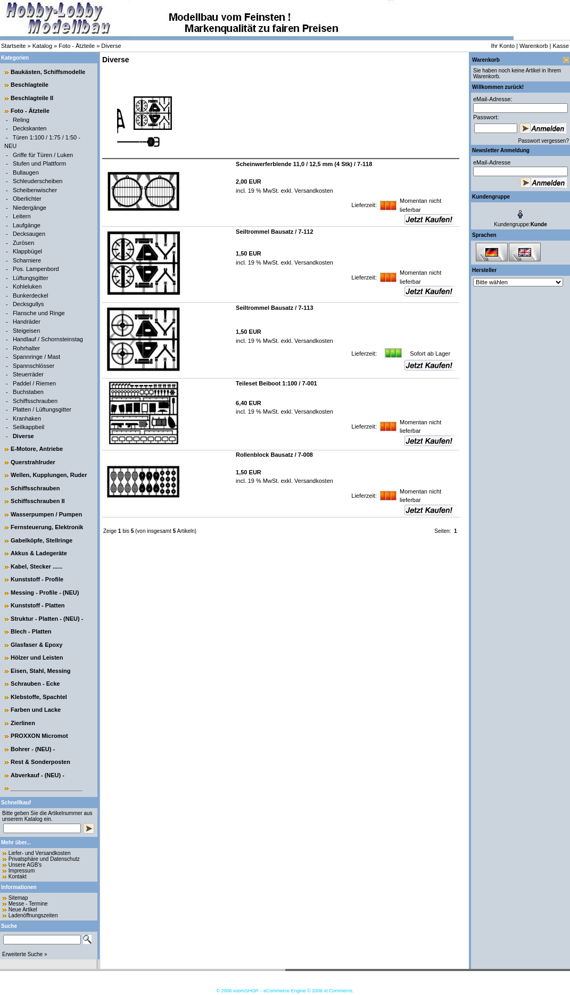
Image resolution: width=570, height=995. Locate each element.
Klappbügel (27, 251)
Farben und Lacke (36, 709)
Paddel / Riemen (34, 383)
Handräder (26, 321)
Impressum (22, 871)
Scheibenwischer (35, 190)
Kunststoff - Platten (37, 605)
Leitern (22, 216)
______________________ (46, 788)
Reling (21, 120)
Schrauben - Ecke (35, 683)
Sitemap (18, 898)
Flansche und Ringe (39, 313)
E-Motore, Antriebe (37, 449)
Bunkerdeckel (30, 295)
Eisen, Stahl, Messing (40, 671)
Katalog (42, 46)
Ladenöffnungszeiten (33, 915)
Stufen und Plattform (39, 163)
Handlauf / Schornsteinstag (48, 339)
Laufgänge (26, 225)
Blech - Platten (31, 631)
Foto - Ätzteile (77, 46)
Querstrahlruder (33, 462)
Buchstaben (28, 392)
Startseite (13, 46)
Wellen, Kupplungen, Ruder (49, 475)
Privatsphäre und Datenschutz (44, 859)
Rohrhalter (26, 348)
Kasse (560, 46)
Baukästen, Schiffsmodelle (48, 72)
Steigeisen (26, 330)
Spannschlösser (33, 366)
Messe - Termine (28, 904)
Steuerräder (28, 374)
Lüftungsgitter (30, 278)
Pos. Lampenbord (36, 269)
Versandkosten (313, 190)
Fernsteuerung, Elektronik (47, 527)
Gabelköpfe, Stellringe (41, 540)
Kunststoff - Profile (37, 579)
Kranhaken (27, 418)
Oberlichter (27, 198)
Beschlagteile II (32, 98)
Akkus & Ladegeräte (39, 553)
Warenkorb (533, 46)
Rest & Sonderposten (40, 762)
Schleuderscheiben (38, 181)
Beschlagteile (29, 84)
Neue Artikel (23, 909)
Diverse (111, 46)
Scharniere (27, 260)
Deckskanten (30, 128)
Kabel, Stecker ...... (36, 566)
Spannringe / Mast (36, 356)
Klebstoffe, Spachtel (39, 697)
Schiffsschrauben (35, 401)
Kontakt (18, 876)
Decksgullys (28, 304)
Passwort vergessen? (543, 141)
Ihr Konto (503, 46)
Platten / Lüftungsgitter (42, 409)
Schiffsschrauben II (37, 501)
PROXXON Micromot (39, 736)
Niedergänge (29, 207)
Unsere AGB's (25, 865)
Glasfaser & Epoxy (36, 645)
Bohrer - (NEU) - (33, 749)
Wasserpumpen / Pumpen (46, 514)
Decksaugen (29, 234)
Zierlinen (23, 723)
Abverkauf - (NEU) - (37, 775)
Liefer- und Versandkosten (40, 853)
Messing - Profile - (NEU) (45, 592)
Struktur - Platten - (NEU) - (47, 618)
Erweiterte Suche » (24, 954)
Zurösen (23, 243)
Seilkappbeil (28, 427)
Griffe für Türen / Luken (43, 155)
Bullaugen (26, 172)
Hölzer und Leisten (37, 657)
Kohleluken (27, 286)
